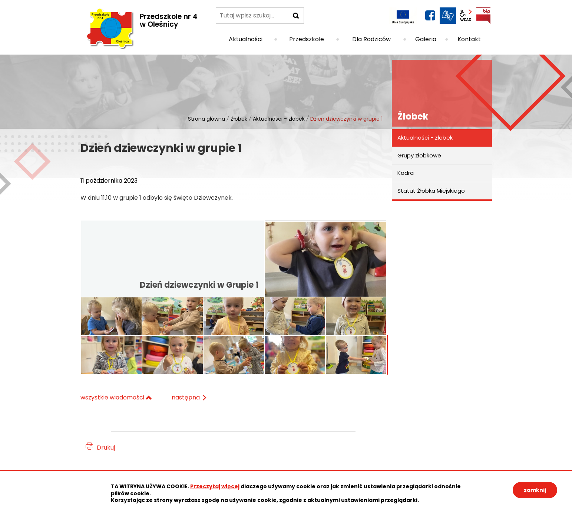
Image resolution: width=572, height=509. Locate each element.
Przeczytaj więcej (214, 486)
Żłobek (239, 119)
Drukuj (106, 447)
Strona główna (206, 119)
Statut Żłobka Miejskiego (431, 191)
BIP (483, 15)
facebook (430, 15)
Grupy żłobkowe (419, 155)
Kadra (405, 173)
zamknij (535, 490)
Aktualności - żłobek (279, 119)
